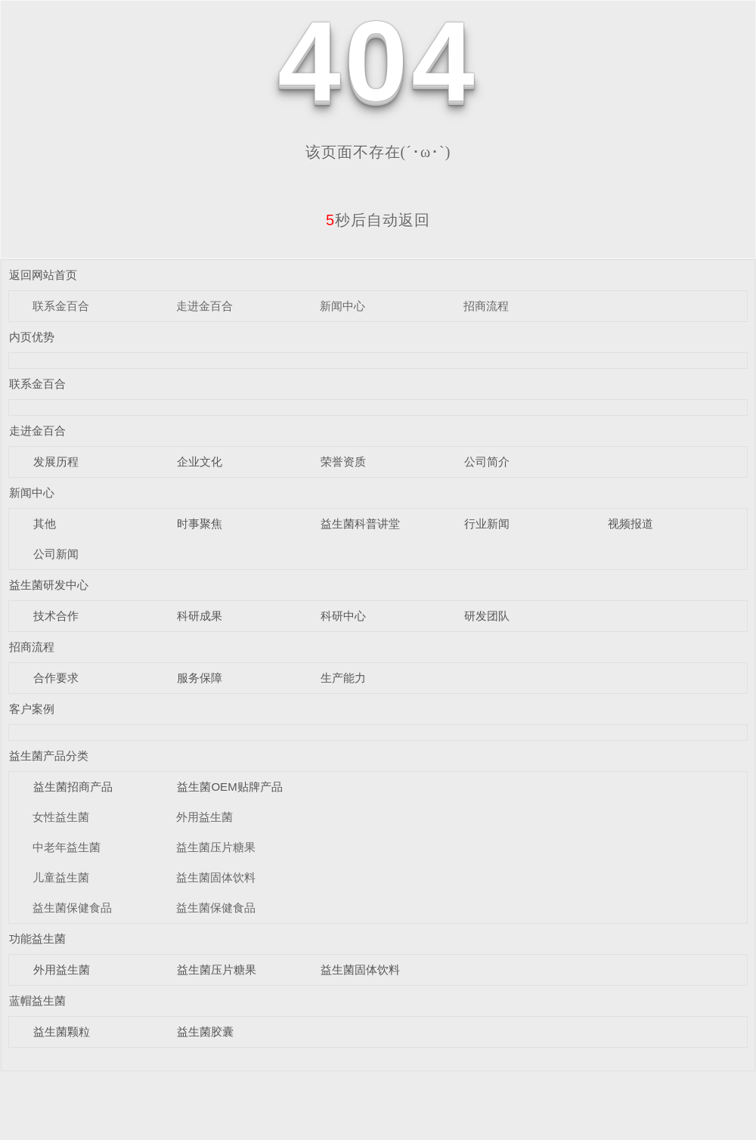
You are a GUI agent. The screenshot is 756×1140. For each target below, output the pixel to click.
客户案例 (31, 708)
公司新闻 (56, 553)
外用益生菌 (204, 816)
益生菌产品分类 (48, 755)
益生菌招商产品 (73, 786)
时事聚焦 (199, 523)
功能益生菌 (37, 938)
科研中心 (343, 615)
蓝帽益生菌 (37, 1000)
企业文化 (199, 461)
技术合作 (56, 615)
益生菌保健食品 (72, 907)
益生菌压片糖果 (216, 847)
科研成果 (199, 615)
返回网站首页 (43, 274)
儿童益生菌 (61, 877)
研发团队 (487, 615)
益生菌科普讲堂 (360, 523)
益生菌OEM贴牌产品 (229, 786)
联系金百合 (61, 305)
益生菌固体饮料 (216, 877)
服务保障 (199, 677)
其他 (44, 523)
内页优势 (31, 336)
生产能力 (343, 677)
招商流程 (486, 305)
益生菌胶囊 (205, 1031)
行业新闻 (487, 523)
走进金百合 (204, 305)
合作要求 (56, 677)
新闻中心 (342, 305)
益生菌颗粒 (61, 1031)
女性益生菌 (61, 816)
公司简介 (487, 461)
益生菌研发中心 (48, 584)
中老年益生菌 (67, 847)
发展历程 (56, 461)
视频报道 (630, 523)
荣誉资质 (343, 461)
